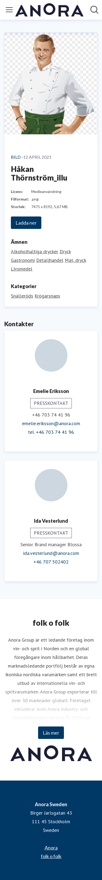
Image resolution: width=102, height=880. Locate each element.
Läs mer (51, 733)
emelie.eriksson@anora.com (51, 423)
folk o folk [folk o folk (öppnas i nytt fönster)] (51, 856)
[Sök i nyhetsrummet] (94, 9)
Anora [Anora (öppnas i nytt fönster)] (51, 848)
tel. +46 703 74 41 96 (51, 432)
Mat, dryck (75, 260)
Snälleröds (22, 296)
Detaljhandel (49, 260)
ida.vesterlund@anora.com (51, 553)
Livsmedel (21, 269)
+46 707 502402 (51, 562)
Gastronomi (23, 260)
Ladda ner (26, 223)
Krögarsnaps (47, 296)
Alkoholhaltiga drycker (34, 251)
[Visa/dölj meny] (9, 9)
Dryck (65, 251)
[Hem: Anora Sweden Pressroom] (49, 9)
